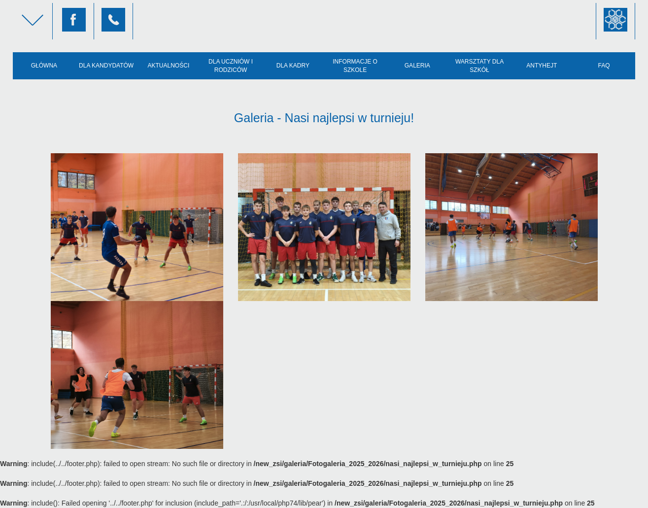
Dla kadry (292, 65)
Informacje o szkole (355, 65)
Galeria (417, 65)
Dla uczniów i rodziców (230, 65)
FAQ (604, 65)
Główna (44, 65)
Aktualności (169, 65)
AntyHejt (541, 65)
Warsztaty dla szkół (479, 65)
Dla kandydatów (106, 65)
